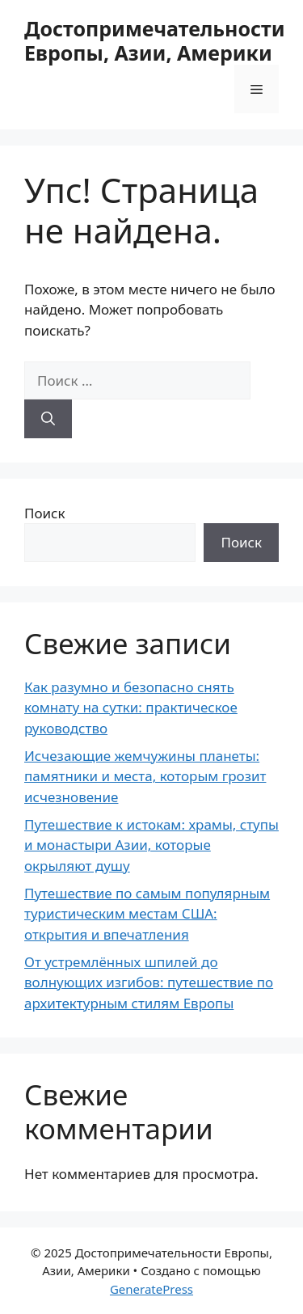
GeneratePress (151, 1289)
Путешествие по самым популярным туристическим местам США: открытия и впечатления (147, 914)
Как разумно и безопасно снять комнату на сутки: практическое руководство (131, 707)
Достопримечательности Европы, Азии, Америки (154, 40)
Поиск (44, 513)
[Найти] (48, 418)
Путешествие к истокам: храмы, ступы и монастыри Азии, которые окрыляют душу (151, 845)
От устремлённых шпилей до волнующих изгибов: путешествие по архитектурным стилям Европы (148, 982)
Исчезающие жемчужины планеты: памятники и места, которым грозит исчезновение (145, 776)
